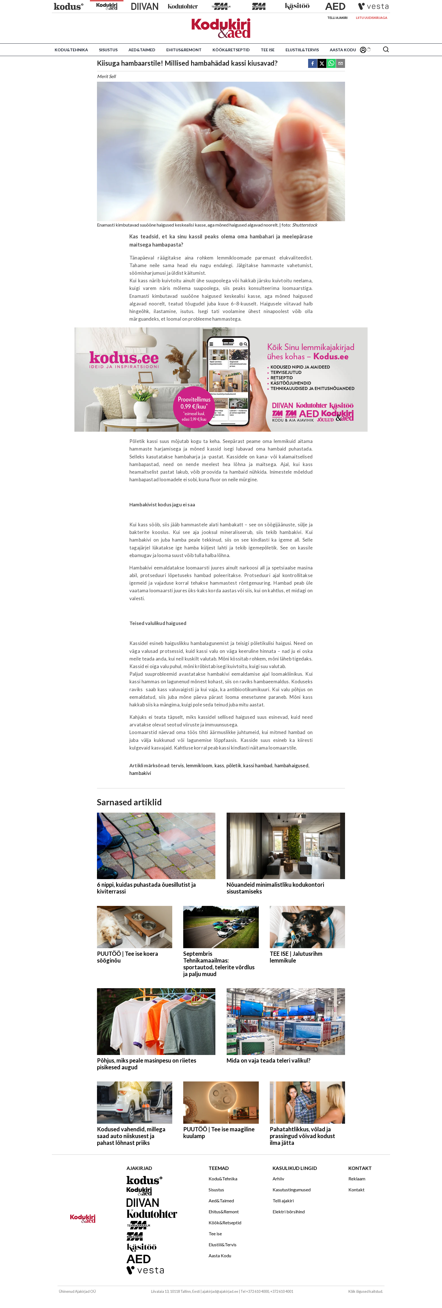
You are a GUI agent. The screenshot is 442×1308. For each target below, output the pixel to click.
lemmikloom (199, 765)
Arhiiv (278, 1178)
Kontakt (356, 1189)
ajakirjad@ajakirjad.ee (220, 1291)
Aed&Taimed (142, 49)
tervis (177, 765)
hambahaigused (291, 765)
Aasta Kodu (343, 49)
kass (219, 765)
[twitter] (321, 64)
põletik (233, 765)
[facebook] (312, 64)
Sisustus (108, 49)
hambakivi (140, 773)
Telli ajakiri (337, 17)
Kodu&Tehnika (71, 49)
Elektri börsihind (289, 1211)
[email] (340, 64)
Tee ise (268, 49)
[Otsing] (386, 50)
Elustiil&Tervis (302, 49)
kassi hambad (257, 765)
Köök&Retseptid (231, 49)
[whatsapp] (331, 64)
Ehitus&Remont (184, 49)
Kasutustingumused (292, 1189)
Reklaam (356, 1178)
